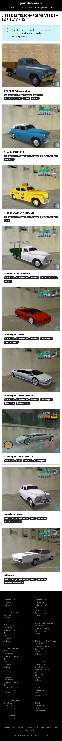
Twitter (41, 727)
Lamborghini (46, 339)
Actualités (14, 7)
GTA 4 (6, 622)
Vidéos (7, 605)
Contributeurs (9, 727)
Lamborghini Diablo (14, 334)
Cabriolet (9, 159)
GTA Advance (9, 715)
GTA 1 (37, 703)
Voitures (38, 95)
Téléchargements (41, 7)
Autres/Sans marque (14, 582)
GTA (21, 7)
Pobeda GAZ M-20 (13, 514)
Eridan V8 (9, 575)
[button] (52, 7)
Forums (28, 7)
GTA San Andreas (23, 95)
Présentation (9, 599)
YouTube (52, 727)
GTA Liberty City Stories (45, 641)
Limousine (9, 403)
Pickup (26, 98)
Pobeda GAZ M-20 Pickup (17, 273)
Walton (35, 98)
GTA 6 (6, 597)
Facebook (30, 727)
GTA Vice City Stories (44, 623)
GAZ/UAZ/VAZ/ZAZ (13, 98)
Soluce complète (42, 605)
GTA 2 (37, 687)
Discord (31, 730)
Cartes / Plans (40, 610)
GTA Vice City (22, 156)
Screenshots (9, 602)
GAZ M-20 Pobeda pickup (17, 90)
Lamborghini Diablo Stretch (18, 395)
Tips (36, 607)
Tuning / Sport (11, 342)
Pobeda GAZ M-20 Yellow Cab (19, 212)
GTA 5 (37, 597)
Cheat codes (40, 602)
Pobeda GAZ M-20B (14, 151)
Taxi (7, 220)
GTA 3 (18, 461)
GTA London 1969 (11, 700)
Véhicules (9, 95)
